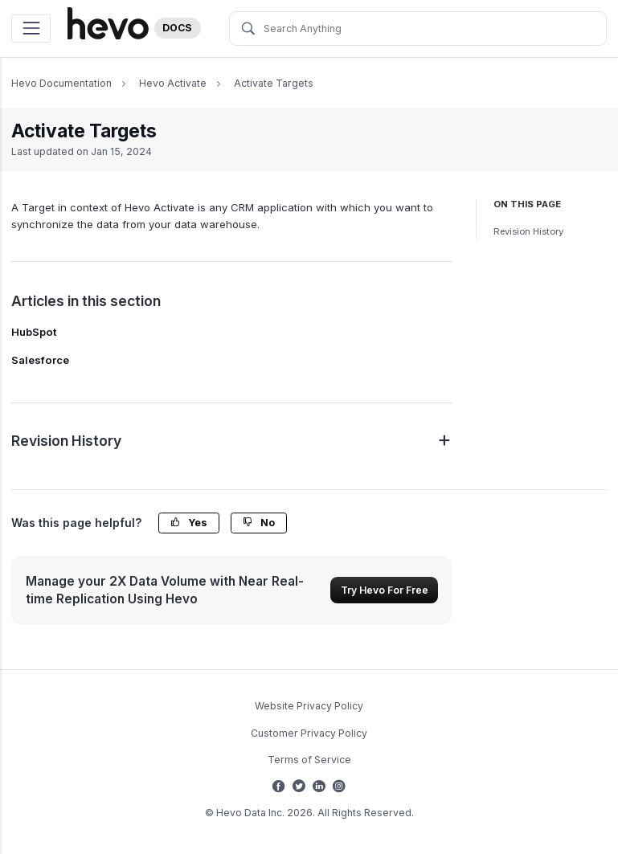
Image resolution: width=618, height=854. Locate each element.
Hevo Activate (173, 83)
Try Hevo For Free (384, 590)
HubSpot (34, 331)
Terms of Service (309, 760)
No (259, 523)
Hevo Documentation (61, 83)
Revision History (528, 231)
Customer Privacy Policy (309, 733)
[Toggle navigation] (31, 28)
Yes (188, 523)
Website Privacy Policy (309, 706)
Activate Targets (273, 83)
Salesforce (40, 359)
